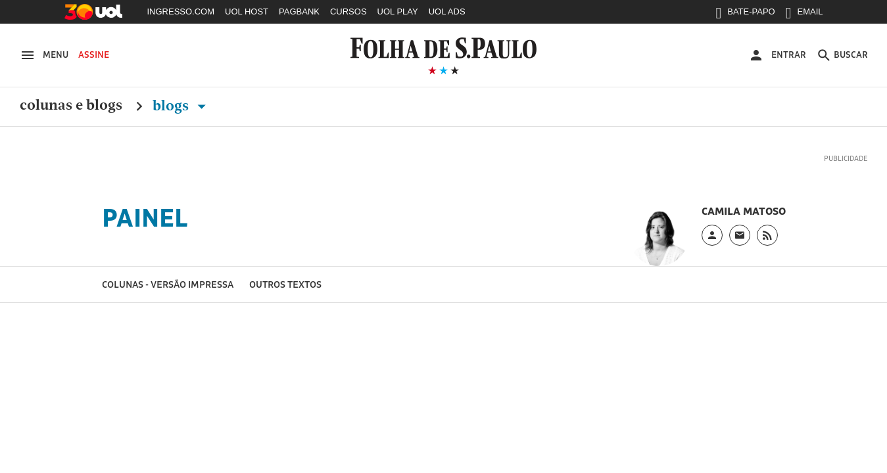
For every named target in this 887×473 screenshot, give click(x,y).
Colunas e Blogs (71, 106)
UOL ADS (447, 11)
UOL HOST (246, 11)
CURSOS (348, 11)
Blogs (182, 106)
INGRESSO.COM (181, 11)
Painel (145, 217)
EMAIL (804, 14)
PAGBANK (299, 11)
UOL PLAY (397, 11)
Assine (93, 54)
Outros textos (285, 284)
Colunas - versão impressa (167, 284)
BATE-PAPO (745, 14)
